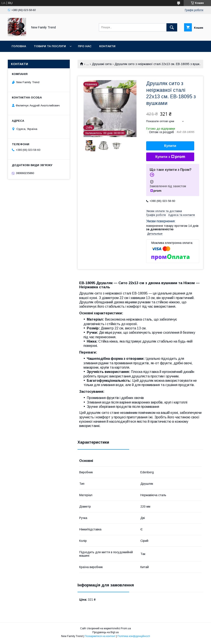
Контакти (107, 46)
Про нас (85, 46)
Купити (170, 146)
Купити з (170, 157)
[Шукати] (171, 27)
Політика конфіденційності (133, 636)
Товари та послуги (50, 46)
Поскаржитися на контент (100, 636)
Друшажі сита (102, 64)
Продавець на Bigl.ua (105, 632)
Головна (19, 46)
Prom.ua (126, 628)
